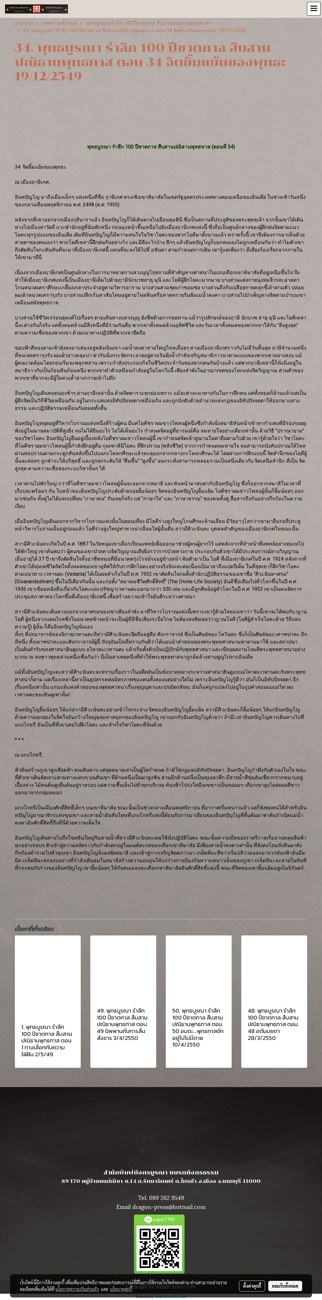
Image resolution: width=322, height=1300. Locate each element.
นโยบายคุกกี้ (121, 1289)
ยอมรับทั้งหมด (285, 1286)
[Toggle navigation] (314, 9)
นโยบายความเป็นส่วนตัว (77, 1289)
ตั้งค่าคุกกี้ (252, 1286)
